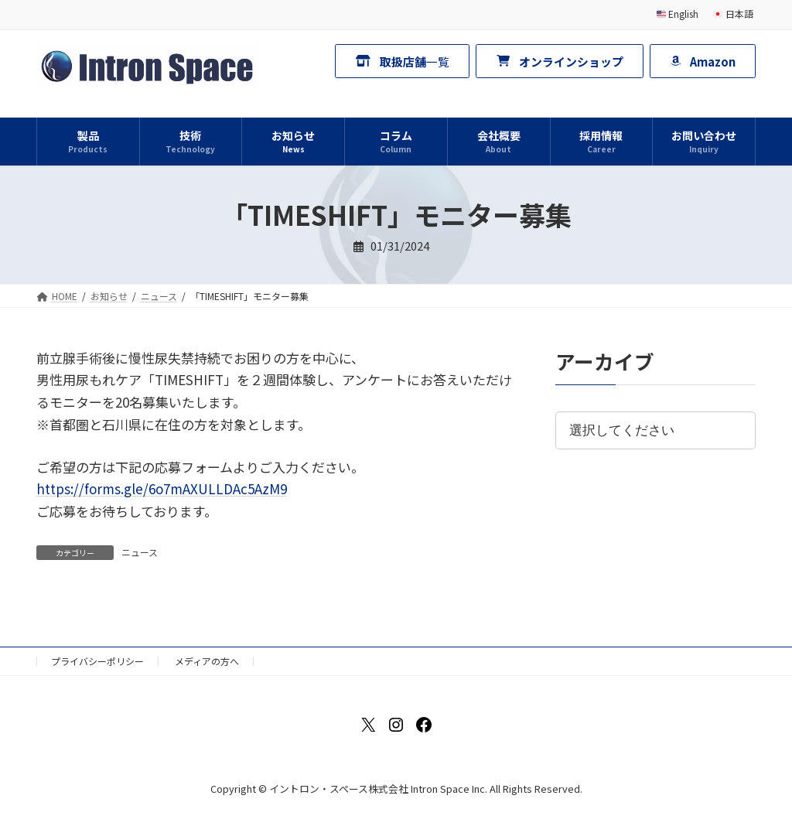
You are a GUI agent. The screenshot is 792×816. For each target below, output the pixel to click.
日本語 (733, 13)
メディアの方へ (207, 660)
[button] (402, 60)
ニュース (139, 551)
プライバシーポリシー (97, 660)
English (678, 13)
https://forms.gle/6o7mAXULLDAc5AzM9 (161, 488)
